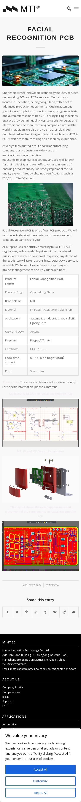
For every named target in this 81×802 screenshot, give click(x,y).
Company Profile (12, 687)
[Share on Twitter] (17, 612)
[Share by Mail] (73, 612)
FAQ (5, 706)
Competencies (11, 692)
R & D (5, 697)
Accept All (40, 769)
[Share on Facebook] (7, 612)
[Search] (67, 8)
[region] (40, 765)
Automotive (9, 724)
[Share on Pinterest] (26, 612)
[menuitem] (67, 8)
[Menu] (76, 8)
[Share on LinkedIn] (36, 612)
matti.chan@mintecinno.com (28, 669)
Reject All (40, 793)
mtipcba (54, 585)
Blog (40, 22)
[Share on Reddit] (64, 612)
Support (7, 701)
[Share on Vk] (54, 612)
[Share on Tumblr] (45, 612)
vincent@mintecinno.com (61, 669)
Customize (40, 781)
